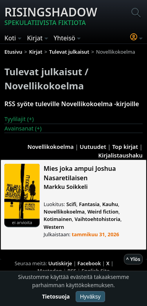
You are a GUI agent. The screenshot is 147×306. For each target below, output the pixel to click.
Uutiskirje (60, 263)
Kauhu (110, 204)
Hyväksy (90, 296)
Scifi (71, 204)
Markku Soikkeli (65, 186)
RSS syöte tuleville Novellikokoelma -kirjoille (71, 104)
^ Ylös (133, 259)
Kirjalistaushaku (120, 155)
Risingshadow (50, 15)
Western (54, 226)
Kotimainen (58, 219)
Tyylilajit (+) (19, 119)
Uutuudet (93, 146)
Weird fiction (102, 211)
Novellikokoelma (50, 146)
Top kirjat (125, 146)
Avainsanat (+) (23, 128)
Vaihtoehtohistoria (97, 219)
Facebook (89, 263)
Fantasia (89, 204)
